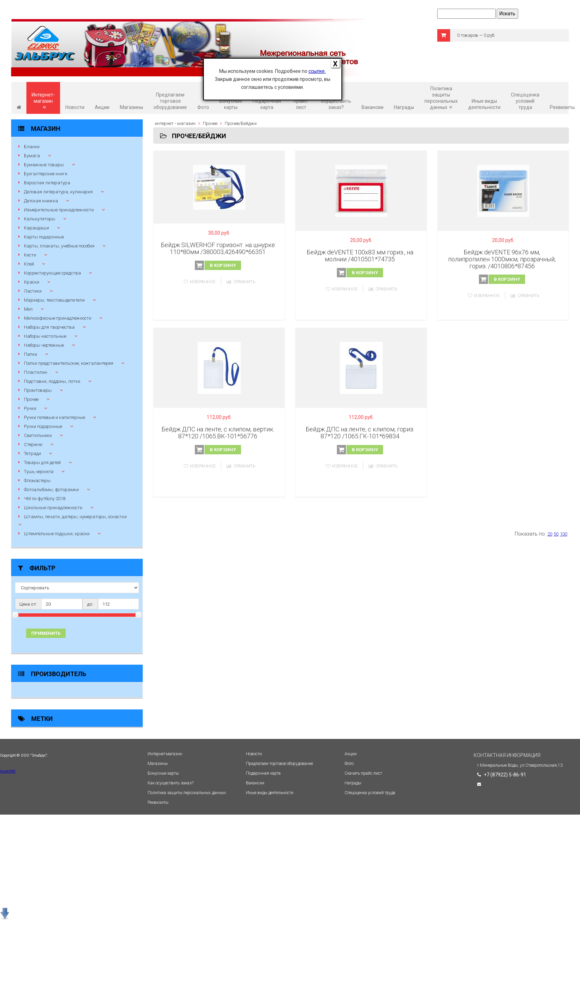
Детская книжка (41, 200)
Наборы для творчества (49, 327)
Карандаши (36, 227)
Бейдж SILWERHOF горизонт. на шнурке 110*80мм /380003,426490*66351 (218, 248)
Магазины (131, 107)
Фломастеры (37, 480)
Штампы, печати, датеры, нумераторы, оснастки (75, 516)
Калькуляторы (39, 218)
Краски (31, 282)
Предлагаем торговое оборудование (170, 101)
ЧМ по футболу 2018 (44, 498)
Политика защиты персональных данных (441, 98)
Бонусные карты (230, 104)
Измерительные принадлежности (59, 209)
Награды (404, 107)
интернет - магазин (175, 123)
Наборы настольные (45, 336)
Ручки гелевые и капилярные (54, 417)
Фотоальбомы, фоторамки (51, 489)
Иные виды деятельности (484, 104)
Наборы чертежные (44, 345)
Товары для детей (42, 462)
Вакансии (372, 107)
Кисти (30, 255)
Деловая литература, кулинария (58, 191)
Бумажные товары (44, 164)
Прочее (31, 399)
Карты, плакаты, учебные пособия (59, 246)
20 (549, 534)
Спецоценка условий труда (525, 101)
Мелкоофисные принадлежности (57, 318)
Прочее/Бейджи (241, 123)
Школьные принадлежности (53, 507)
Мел (28, 309)
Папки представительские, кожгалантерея (68, 363)
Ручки (30, 408)
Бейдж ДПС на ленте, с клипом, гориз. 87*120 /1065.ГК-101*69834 (360, 433)
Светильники (38, 435)
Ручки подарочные (43, 426)
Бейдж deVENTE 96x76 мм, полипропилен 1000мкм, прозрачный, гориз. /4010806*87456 (502, 259)
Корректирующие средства (52, 273)
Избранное (200, 281)
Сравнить (241, 281)
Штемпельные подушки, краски (57, 533)
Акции (102, 107)
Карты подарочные (44, 236)
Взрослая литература (47, 182)
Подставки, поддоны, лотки (52, 381)
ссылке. (317, 71)
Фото (203, 107)
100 (563, 534)
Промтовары (38, 390)
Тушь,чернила (38, 471)
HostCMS (7, 771)
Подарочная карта (266, 104)
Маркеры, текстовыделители (54, 300)
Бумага (32, 155)
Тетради (32, 453)
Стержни (33, 444)
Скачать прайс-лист (300, 101)
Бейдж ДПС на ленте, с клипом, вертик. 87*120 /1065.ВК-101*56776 (217, 433)
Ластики (33, 291)
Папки (30, 354)
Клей (29, 264)
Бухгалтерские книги (45, 173)
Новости (74, 107)
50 (556, 534)
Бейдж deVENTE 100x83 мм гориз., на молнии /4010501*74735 (360, 256)
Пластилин (35, 372)
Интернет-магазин (43, 101)
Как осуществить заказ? (336, 101)
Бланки (32, 146)
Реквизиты (562, 107)
